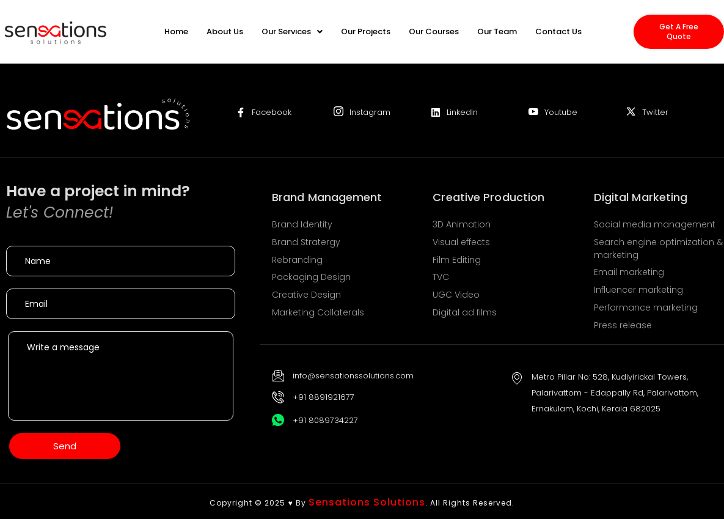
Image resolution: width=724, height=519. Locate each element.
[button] (292, 31)
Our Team (497, 31)
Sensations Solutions (367, 502)
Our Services (292, 31)
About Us (225, 31)
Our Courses (434, 31)
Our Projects (365, 31)
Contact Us (558, 31)
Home (176, 31)
